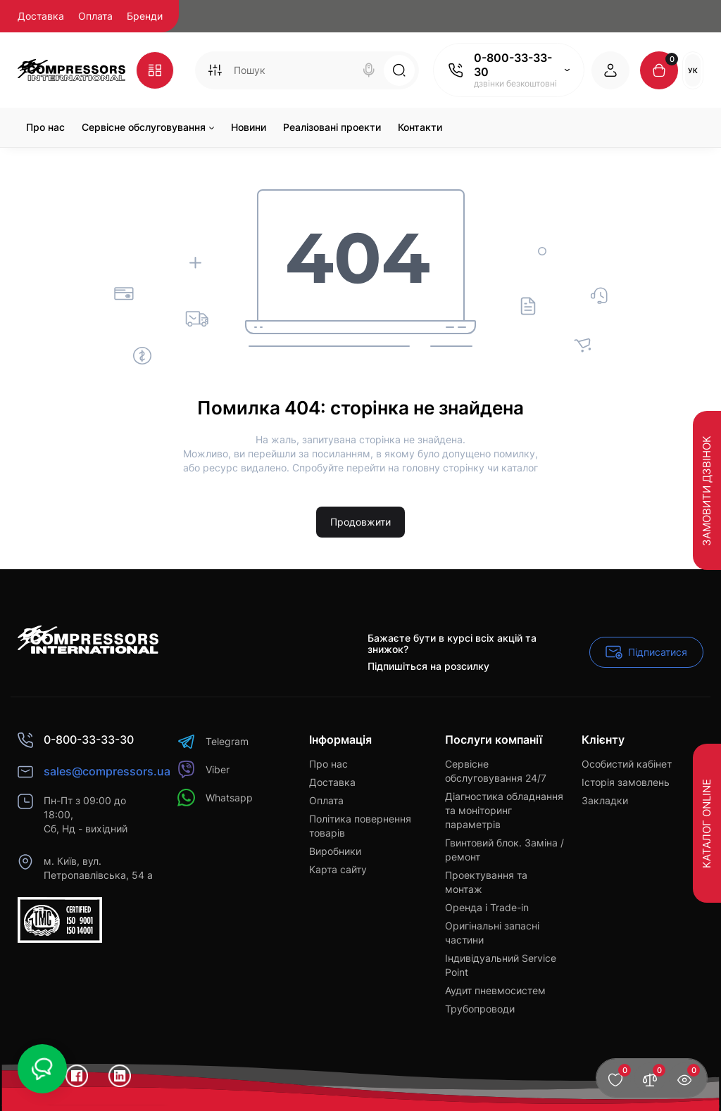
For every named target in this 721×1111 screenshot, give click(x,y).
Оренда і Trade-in (487, 907)
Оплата (95, 16)
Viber (203, 769)
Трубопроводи (480, 1009)
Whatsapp (215, 797)
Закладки (605, 800)
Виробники (335, 851)
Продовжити (360, 522)
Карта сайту (338, 869)
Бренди (145, 16)
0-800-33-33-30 (513, 65)
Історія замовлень (626, 782)
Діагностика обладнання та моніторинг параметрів (504, 810)
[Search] (368, 70)
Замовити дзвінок (706, 490)
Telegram (213, 741)
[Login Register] (610, 70)
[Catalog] (155, 70)
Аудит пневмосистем (495, 990)
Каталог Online (706, 823)
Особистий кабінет (627, 764)
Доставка (41, 16)
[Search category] (214, 70)
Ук (693, 70)
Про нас (328, 764)
